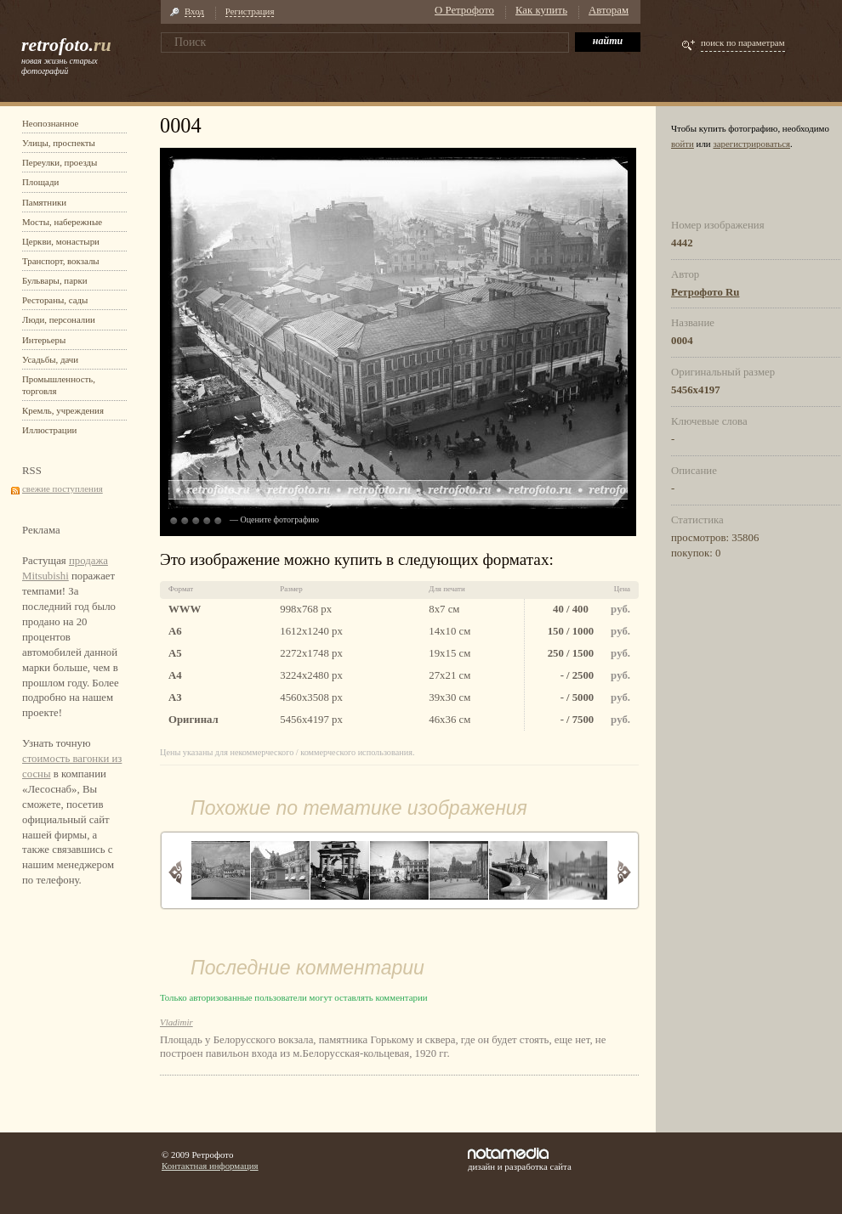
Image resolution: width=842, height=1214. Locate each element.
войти (682, 143)
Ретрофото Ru (705, 292)
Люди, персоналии (58, 319)
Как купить (541, 10)
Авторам (609, 10)
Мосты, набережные (62, 222)
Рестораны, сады (55, 300)
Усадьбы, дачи (50, 359)
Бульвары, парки (55, 280)
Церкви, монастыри (61, 241)
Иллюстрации (49, 430)
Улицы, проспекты (58, 143)
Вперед (624, 872)
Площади (40, 182)
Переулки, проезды (59, 162)
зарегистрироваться (751, 143)
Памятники (44, 202)
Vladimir (176, 1022)
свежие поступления (62, 488)
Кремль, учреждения (63, 410)
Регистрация (250, 11)
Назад (175, 872)
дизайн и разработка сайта (520, 1160)
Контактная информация (210, 1165)
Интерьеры (43, 340)
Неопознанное (50, 123)
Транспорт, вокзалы (61, 261)
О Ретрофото (464, 10)
